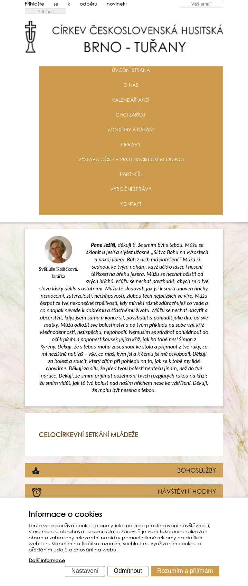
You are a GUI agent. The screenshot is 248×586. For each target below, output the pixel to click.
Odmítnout (128, 570)
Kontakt (131, 204)
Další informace (47, 560)
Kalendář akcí (130, 99)
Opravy (131, 144)
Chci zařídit (131, 114)
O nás (130, 85)
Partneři (131, 174)
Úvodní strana (131, 70)
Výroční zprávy (130, 189)
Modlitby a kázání (131, 129)
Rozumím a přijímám (185, 570)
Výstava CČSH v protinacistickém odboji (131, 159)
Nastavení (85, 570)
